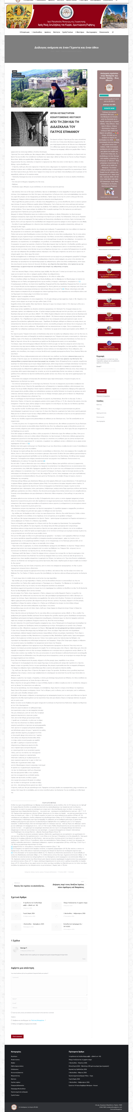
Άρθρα (14, 71)
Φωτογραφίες (101, 421)
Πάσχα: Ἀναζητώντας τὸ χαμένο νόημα (75, 903)
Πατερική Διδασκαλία (18, 76)
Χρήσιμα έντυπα (101, 413)
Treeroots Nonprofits (114, 197)
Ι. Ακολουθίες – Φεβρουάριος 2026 (74, 913)
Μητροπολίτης (15, 1076)
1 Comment (71, 872)
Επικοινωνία (100, 417)
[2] (63, 289)
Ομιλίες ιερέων (17, 74)
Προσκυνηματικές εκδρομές (19, 1092)
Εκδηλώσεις (15, 1069)
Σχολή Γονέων (15, 1095)
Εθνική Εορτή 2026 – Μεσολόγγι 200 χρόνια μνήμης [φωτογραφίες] (89, 1066)
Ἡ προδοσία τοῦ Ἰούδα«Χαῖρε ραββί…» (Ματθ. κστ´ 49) (32, 904)
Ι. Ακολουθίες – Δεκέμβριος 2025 (33, 924)
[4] (44, 461)
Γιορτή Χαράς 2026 (29, 913)
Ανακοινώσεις (15, 1059)
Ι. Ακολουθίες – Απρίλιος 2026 (78, 1063)
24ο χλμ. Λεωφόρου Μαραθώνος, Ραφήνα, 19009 (31, 1)
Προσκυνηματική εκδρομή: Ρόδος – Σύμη (81, 1076)
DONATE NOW (109, 108)
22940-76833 (52, 1)
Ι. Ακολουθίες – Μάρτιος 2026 (78, 1072)
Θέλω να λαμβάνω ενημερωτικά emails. (24, 1024)
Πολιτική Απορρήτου (38, 1020)
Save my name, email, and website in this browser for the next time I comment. (33, 1012)
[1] (80, 281)
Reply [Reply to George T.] (83, 959)
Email (99, 366)
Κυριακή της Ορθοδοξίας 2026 (78, 1069)
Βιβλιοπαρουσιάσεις (17, 1066)
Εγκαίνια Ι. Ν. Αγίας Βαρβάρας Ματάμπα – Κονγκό (83, 1085)
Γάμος (98, 409)
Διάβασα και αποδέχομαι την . (28, 1020)
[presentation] (23, 1030)
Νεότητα (13, 1079)
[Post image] (16, 905)
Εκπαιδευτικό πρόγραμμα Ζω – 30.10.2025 (73, 925)
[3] (29, 443)
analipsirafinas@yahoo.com (67, 1)
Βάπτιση (99, 404)
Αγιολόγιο (14, 1056)
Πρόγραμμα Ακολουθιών (18, 1088)
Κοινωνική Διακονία (17, 1072)
